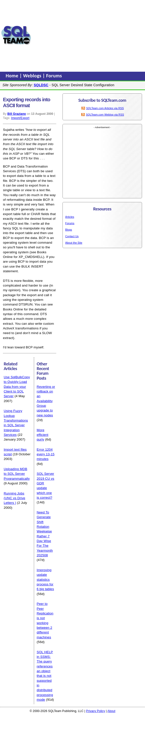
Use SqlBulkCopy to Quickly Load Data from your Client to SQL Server (17, 386)
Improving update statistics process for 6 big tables (45, 579)
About (111, 711)
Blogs (68, 229)
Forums (54, 76)
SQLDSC (41, 85)
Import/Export (20, 118)
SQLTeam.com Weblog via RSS (105, 114)
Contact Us (72, 236)
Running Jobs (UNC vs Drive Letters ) (14, 498)
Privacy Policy (95, 711)
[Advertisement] (88, 35)
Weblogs (33, 76)
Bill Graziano (16, 114)
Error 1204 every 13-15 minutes (45, 454)
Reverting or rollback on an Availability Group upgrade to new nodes (46, 401)
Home (13, 76)
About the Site (73, 242)
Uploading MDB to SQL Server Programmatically (17, 473)
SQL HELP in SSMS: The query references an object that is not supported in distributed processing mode (45, 675)
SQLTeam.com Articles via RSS (105, 108)
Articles (69, 216)
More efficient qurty (42, 434)
